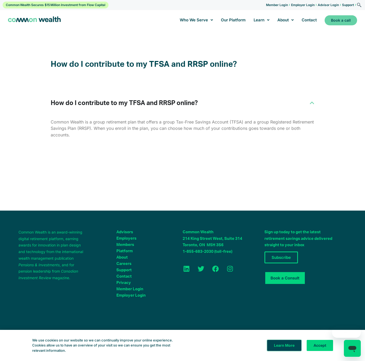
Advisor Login (328, 5)
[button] (183, 103)
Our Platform (233, 19)
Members (125, 245)
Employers (126, 238)
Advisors (124, 232)
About (285, 19)
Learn (261, 19)
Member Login (277, 5)
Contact (309, 19)
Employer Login (303, 5)
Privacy (123, 283)
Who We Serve (196, 19)
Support (348, 5)
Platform (124, 251)
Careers (123, 264)
